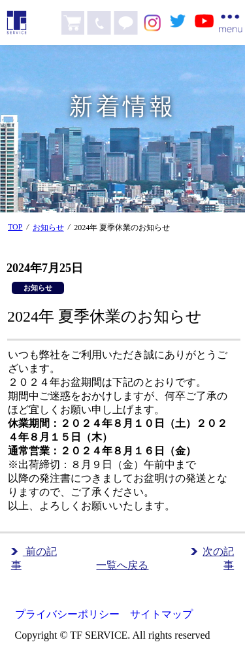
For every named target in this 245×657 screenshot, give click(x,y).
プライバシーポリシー (67, 614)
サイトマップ (161, 614)
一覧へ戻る (122, 565)
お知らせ (48, 227)
